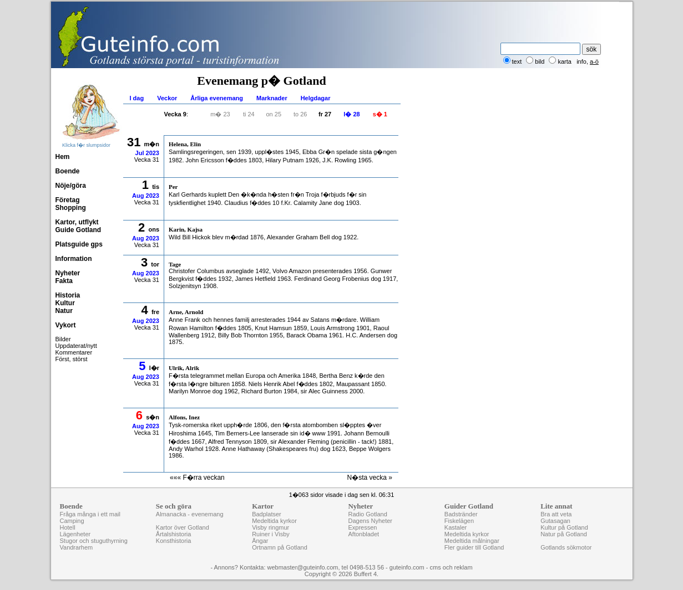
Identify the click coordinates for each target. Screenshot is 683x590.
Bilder (63, 339)
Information (73, 259)
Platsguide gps (79, 244)
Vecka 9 (175, 114)
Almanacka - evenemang (190, 514)
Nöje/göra (70, 185)
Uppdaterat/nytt (76, 345)
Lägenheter (75, 534)
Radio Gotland (367, 514)
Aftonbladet (363, 534)
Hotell (67, 527)
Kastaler (455, 527)
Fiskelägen (459, 520)
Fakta (64, 281)
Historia (67, 295)
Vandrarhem (76, 547)
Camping (72, 520)
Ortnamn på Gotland (279, 547)
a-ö (594, 61)
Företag (67, 200)
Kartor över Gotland (182, 527)
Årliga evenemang (216, 98)
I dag (137, 98)
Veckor (167, 98)
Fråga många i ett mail (90, 514)
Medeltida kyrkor (274, 520)
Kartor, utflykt (77, 222)
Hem (62, 157)
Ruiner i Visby (271, 534)
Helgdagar (316, 98)
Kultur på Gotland (564, 527)
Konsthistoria (173, 540)
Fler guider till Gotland (474, 547)
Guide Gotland (78, 230)
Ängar (260, 540)
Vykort (65, 325)
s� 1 (380, 114)
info (581, 61)
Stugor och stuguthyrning (94, 540)
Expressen (362, 527)
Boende (67, 171)
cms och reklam (451, 567)
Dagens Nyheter (370, 520)
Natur (64, 311)
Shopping (70, 208)
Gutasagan (555, 520)
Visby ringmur (270, 527)
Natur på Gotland (563, 534)
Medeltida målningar (471, 540)
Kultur (65, 303)
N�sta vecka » (369, 477)
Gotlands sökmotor (565, 547)
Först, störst (71, 359)
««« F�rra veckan (197, 477)
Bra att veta (555, 514)
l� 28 (351, 114)
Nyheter (67, 273)
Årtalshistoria (173, 534)
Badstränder (461, 514)
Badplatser (266, 514)
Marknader (271, 98)
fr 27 (324, 114)
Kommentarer (74, 352)
